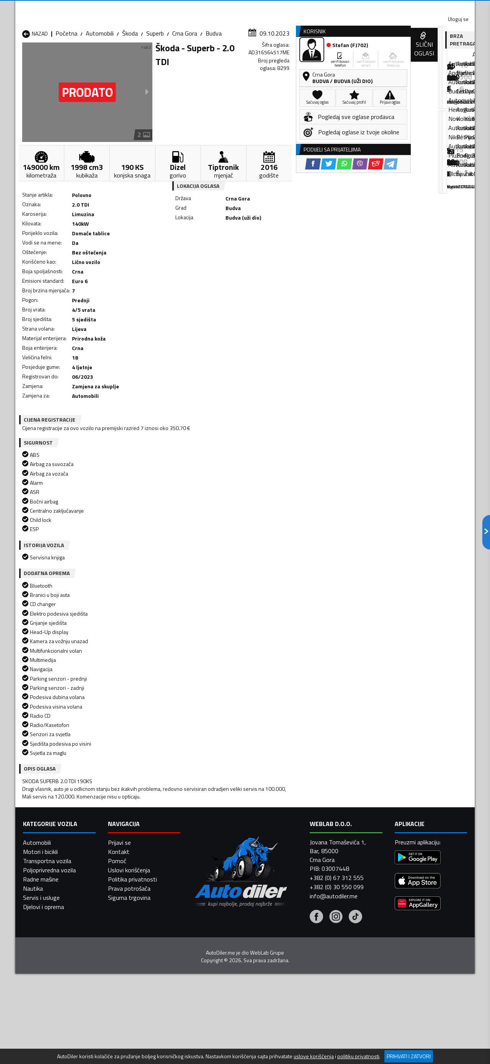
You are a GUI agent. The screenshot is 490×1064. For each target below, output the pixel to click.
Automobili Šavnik (128, 953)
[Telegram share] (312, 252)
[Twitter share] (250, 252)
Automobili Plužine (46, 943)
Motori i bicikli (40, 1046)
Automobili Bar (124, 907)
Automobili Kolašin (129, 925)
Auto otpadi (265, 59)
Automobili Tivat (292, 943)
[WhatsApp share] (266, 252)
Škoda (130, 74)
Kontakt (380, 7)
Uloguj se (421, 7)
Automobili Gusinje (294, 916)
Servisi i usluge (322, 59)
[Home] (22, 59)
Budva (214, 74)
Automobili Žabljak (211, 953)
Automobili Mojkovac (297, 925)
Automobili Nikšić (44, 934)
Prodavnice (111, 59)
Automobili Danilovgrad (218, 916)
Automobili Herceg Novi (52, 925)
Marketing (338, 8)
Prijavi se (119, 1037)
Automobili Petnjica (130, 934)
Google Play (194, 7)
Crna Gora (184, 74)
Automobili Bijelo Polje (299, 907)
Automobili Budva (45, 916)
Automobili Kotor (210, 925)
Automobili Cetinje (128, 916)
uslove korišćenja (314, 1056)
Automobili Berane (211, 907)
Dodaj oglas (450, 59)
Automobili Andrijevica (50, 907)
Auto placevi (163, 59)
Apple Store (245, 7)
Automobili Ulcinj (43, 953)
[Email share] (297, 252)
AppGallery (293, 8)
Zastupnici (214, 59)
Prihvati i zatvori (409, 1056)
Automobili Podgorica (132, 943)
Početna (66, 74)
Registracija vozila (387, 59)
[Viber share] (282, 252)
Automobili (100, 74)
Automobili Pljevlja (293, 934)
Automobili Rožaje (211, 943)
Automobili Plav (208, 934)
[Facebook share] (235, 252)
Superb (155, 74)
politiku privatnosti (358, 1056)
